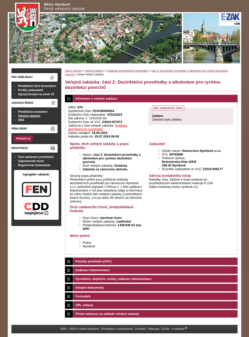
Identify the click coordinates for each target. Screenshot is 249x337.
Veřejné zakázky (29, 116)
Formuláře (83, 296)
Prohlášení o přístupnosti (117, 328)
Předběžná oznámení (32, 111)
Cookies (141, 328)
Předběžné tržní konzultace (37, 86)
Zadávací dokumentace (92, 270)
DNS (21, 120)
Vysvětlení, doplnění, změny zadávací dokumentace (113, 279)
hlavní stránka (73, 70)
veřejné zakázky (94, 70)
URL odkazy (84, 305)
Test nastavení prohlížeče (36, 157)
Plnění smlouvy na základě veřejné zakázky (107, 314)
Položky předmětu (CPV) (93, 261)
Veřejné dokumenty (89, 287)
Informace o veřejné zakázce (96, 98)
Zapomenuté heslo (31, 161)
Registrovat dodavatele (34, 165)
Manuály (154, 328)
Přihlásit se (23, 138)
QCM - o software (173, 328)
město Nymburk (51, 17)
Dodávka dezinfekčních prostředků (127, 70)
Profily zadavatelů (30, 90)
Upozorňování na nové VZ (36, 94)
